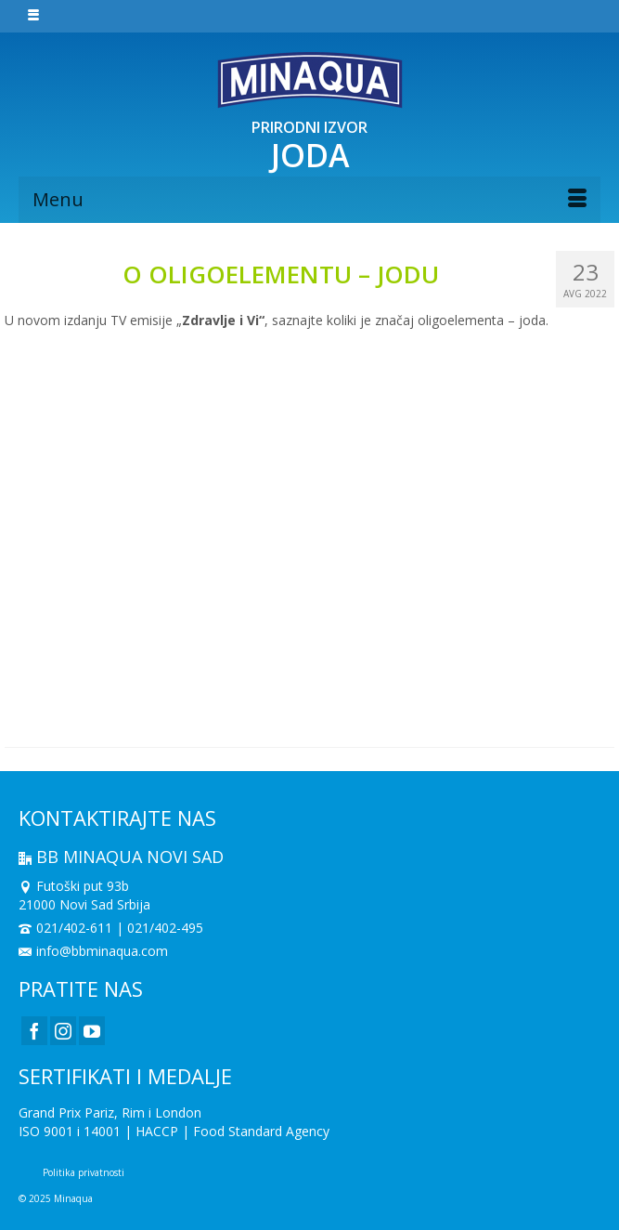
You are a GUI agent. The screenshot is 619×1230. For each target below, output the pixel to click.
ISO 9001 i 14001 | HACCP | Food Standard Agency (174, 1131)
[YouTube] (92, 1030)
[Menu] (309, 200)
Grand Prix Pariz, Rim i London (110, 1112)
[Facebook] (34, 1030)
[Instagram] (63, 1030)
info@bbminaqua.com (93, 951)
